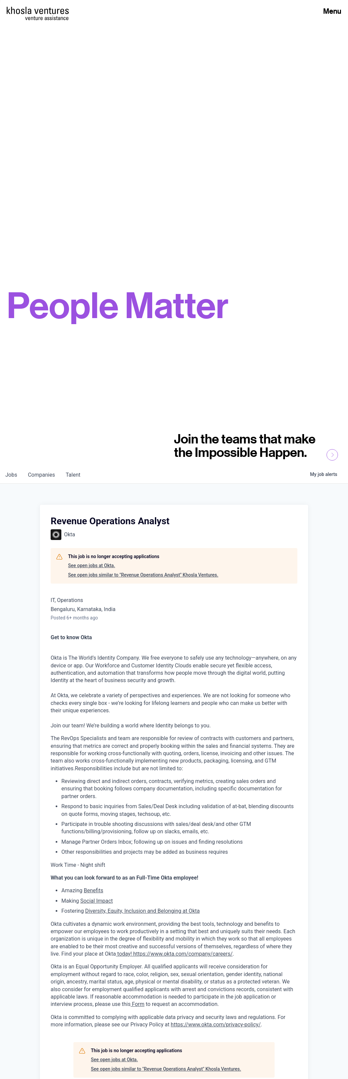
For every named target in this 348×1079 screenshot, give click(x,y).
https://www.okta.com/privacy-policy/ (215, 1024)
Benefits (93, 890)
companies (41, 475)
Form (137, 1004)
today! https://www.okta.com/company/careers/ (174, 954)
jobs (11, 475)
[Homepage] (38, 10)
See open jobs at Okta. (91, 565)
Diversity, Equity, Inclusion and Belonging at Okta (142, 911)
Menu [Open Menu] (332, 11)
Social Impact (96, 901)
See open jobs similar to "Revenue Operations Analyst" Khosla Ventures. (143, 575)
